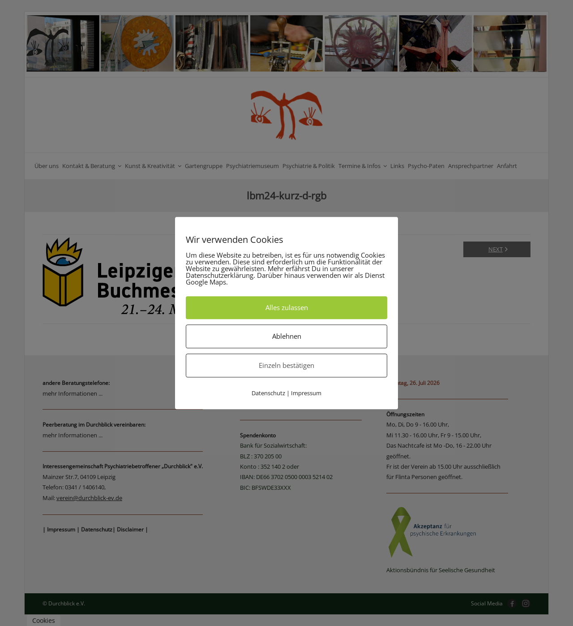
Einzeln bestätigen (286, 365)
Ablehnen (286, 336)
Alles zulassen (286, 307)
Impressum (306, 393)
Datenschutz (268, 393)
